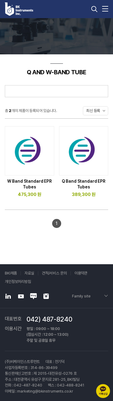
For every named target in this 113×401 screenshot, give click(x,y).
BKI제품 (11, 273)
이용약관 (80, 273)
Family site (81, 296)
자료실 (29, 273)
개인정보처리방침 (18, 281)
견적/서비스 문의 (54, 273)
